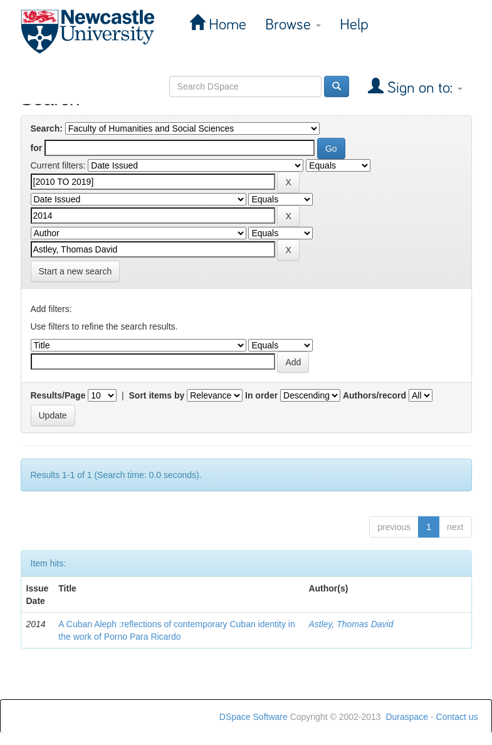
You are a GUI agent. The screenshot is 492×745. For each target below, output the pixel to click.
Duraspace (406, 717)
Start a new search (75, 271)
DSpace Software (253, 717)
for (37, 148)
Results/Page (58, 395)
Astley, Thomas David (350, 624)
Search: (47, 128)
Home (225, 25)
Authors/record (374, 395)
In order (261, 395)
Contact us (457, 717)
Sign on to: (423, 88)
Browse (293, 25)
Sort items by (157, 395)
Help (354, 25)
